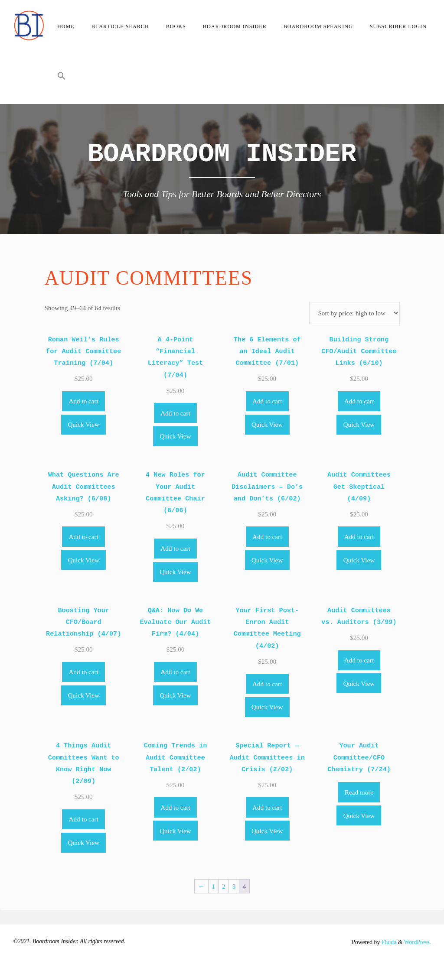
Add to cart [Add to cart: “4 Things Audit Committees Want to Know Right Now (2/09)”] (83, 819)
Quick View (83, 424)
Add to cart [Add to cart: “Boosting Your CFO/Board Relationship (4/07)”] (83, 671)
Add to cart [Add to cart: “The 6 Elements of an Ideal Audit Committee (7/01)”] (267, 401)
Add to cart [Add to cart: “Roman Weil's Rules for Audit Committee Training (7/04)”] (83, 401)
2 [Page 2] (223, 886)
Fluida (388, 942)
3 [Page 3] (234, 886)
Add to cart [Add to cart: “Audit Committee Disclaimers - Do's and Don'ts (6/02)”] (267, 536)
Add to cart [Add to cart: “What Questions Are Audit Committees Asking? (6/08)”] (83, 536)
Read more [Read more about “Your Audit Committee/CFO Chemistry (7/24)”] (359, 792)
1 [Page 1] (213, 886)
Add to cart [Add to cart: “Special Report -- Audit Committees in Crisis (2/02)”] (267, 807)
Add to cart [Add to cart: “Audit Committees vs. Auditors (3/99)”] (359, 660)
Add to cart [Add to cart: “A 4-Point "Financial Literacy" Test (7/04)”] (175, 413)
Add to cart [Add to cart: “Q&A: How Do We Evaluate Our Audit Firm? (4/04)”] (175, 671)
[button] (61, 78)
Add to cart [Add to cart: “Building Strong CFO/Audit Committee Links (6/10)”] (359, 401)
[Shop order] (354, 313)
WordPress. (417, 942)
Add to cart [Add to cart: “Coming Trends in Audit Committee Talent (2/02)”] (175, 807)
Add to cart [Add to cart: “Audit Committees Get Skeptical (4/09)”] (359, 536)
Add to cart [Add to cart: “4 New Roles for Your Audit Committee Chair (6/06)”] (175, 548)
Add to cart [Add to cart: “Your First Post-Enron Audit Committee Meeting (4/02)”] (267, 684)
